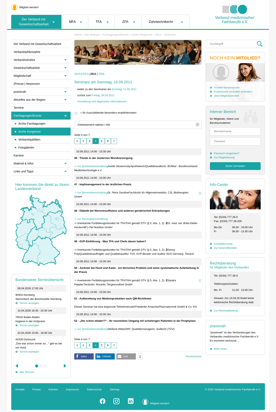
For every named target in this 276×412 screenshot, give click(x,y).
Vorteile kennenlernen (227, 87)
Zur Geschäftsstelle (225, 247)
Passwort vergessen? (226, 153)
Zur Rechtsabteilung (226, 310)
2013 (85, 73)
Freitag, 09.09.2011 (103, 95)
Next (64, 366)
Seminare (170, 34)
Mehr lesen (220, 348)
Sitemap (114, 389)
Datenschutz (94, 389)
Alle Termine (27, 372)
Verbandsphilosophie (27, 52)
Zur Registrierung (224, 157)
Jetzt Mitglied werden (226, 95)
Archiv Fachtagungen (31, 123)
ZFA (125, 21)
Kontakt (20, 389)
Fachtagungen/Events (115, 34)
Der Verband (92, 34)
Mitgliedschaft (22, 75)
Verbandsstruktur (24, 59)
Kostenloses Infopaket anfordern (233, 91)
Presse (36, 389)
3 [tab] (45, 366)
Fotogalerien (26, 147)
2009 (101, 73)
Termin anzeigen (29, 303)
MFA (72, 21)
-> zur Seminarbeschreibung (91, 166)
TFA (99, 21)
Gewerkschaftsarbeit (27, 67)
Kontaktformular (223, 243)
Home (78, 34)
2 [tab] (41, 366)
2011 (158, 34)
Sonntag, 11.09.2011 (124, 89)
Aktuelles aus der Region (30, 99)
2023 (77, 73)
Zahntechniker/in (161, 21)
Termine (19, 107)
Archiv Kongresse (141, 34)
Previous (17, 366)
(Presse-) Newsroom (27, 83)
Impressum (72, 389)
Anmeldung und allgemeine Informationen (102, 101)
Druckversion (194, 356)
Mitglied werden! (29, 7)
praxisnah (218, 326)
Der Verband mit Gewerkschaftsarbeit (34, 22)
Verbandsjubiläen (29, 139)
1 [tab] (37, 366)
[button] (84, 356)
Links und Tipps (24, 171)
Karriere (19, 155)
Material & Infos (24, 163)
